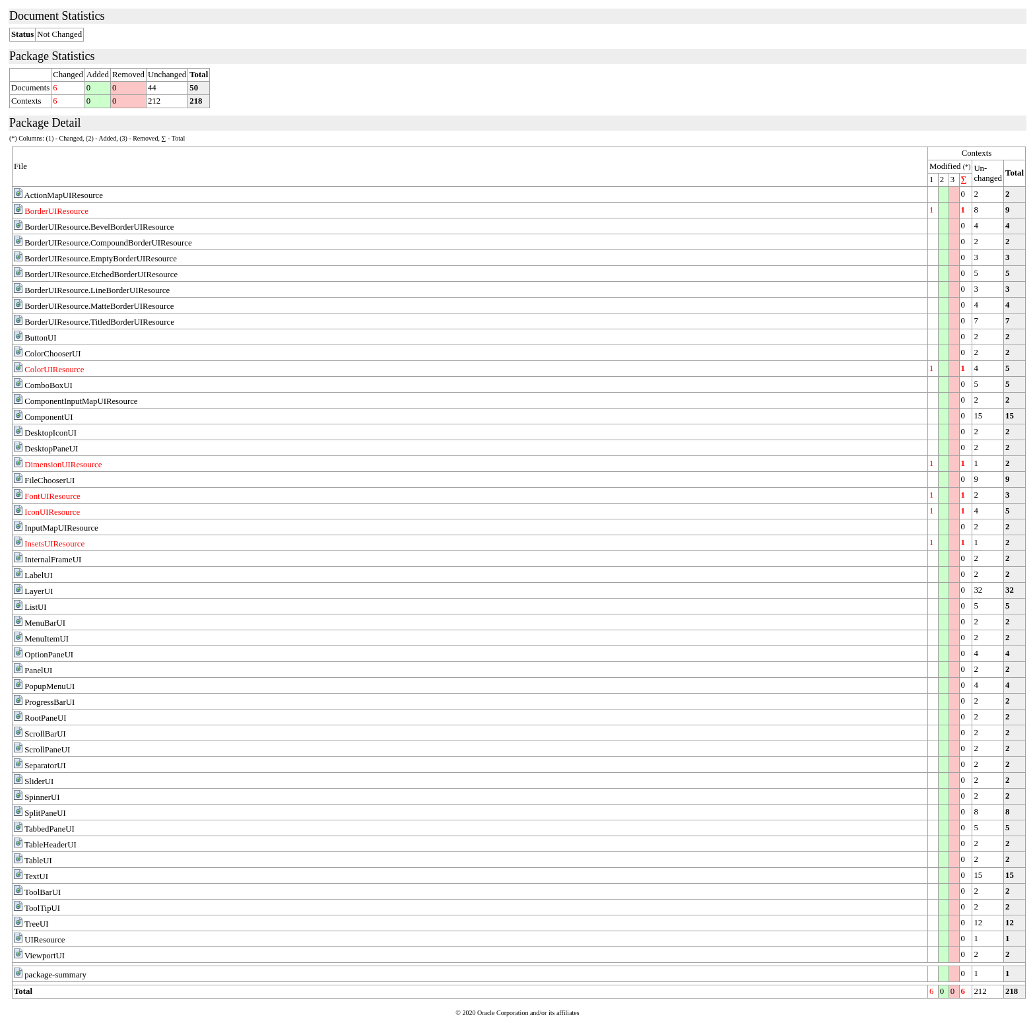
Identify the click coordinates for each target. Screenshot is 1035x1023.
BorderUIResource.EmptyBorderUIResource (100, 258)
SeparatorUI (45, 765)
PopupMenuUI (49, 686)
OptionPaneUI (48, 654)
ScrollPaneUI (47, 749)
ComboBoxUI (48, 385)
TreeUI (36, 924)
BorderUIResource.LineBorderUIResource (97, 290)
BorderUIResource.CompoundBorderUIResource (107, 243)
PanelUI (38, 670)
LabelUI (38, 575)
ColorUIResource (54, 369)
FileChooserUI (49, 480)
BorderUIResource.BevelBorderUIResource (99, 227)
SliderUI (38, 781)
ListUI (35, 607)
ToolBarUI (42, 892)
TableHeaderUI (50, 844)
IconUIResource (52, 512)
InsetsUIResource (54, 543)
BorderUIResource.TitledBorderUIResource (99, 322)
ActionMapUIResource (63, 195)
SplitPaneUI (45, 813)
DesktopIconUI (50, 433)
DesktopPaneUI (51, 448)
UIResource (44, 939)
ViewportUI (44, 955)
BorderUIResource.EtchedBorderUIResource (101, 274)
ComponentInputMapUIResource (80, 401)
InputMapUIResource (61, 528)
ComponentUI (48, 417)
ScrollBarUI (45, 734)
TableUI (38, 860)
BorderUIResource (56, 211)
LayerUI (38, 591)
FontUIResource (52, 496)
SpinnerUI (41, 797)
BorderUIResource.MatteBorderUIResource (99, 306)
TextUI (36, 876)
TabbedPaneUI (49, 829)
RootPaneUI (45, 718)
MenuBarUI (44, 623)
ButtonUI (40, 338)
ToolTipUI (42, 908)
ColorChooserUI (52, 353)
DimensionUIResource (63, 464)
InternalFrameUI (52, 559)
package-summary (55, 974)
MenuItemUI (46, 639)
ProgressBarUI (49, 702)
